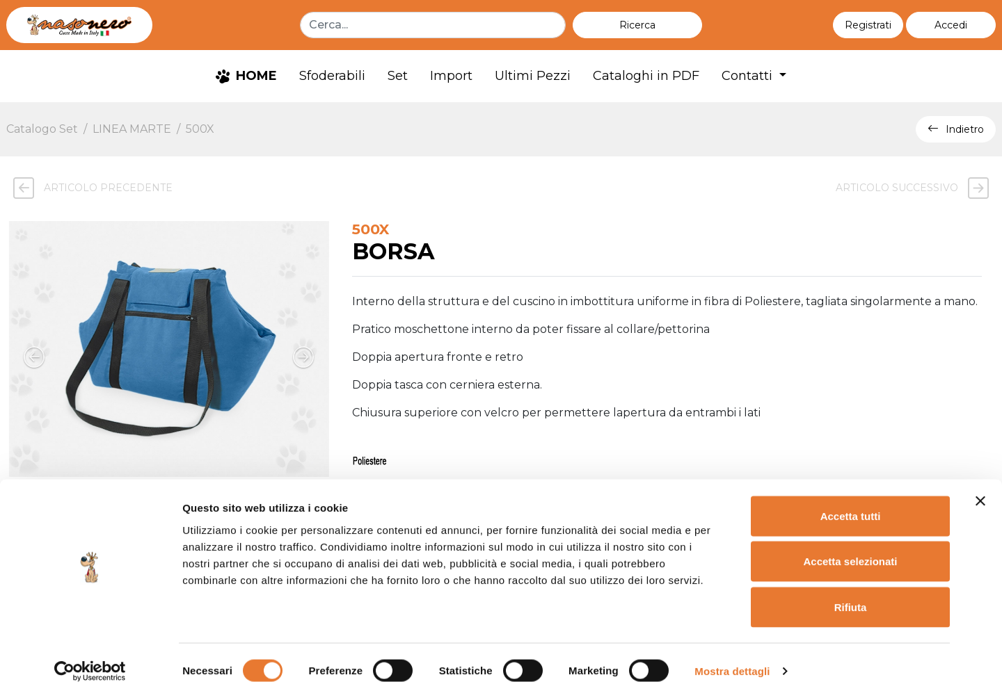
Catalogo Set (42, 129)
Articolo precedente (89, 187)
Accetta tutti (850, 501)
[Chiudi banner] (980, 486)
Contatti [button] (749, 75)
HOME (246, 75)
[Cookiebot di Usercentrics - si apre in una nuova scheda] (90, 656)
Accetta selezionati (850, 547)
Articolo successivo (916, 187)
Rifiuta (850, 592)
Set (398, 75)
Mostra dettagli (732, 656)
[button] (951, 25)
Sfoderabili (332, 75)
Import (451, 75)
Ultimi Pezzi (533, 75)
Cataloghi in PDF (646, 75)
